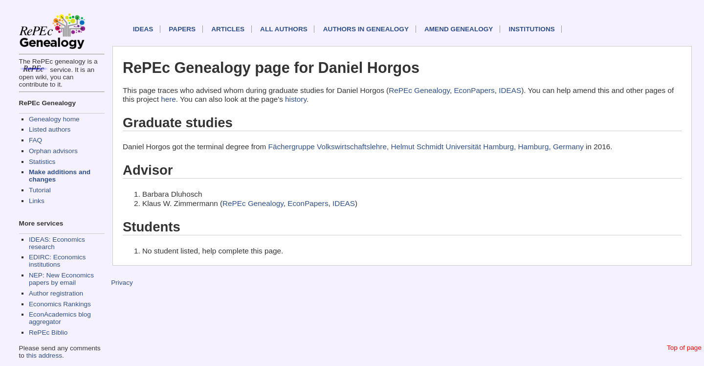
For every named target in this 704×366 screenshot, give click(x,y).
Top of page (684, 347)
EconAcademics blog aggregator (60, 318)
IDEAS (143, 29)
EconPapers (474, 90)
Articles (227, 29)
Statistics (42, 161)
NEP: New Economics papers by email (61, 279)
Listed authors (49, 129)
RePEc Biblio (48, 332)
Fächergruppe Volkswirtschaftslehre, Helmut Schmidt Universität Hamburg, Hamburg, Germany (426, 146)
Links (36, 201)
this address (44, 355)
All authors (284, 29)
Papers (182, 29)
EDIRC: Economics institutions (57, 260)
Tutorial (40, 190)
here (168, 99)
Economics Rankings (60, 304)
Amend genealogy (458, 29)
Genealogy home (54, 119)
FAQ (35, 140)
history (296, 99)
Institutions (531, 29)
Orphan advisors (53, 151)
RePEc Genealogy (419, 90)
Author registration (56, 293)
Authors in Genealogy (366, 29)
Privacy (122, 282)
